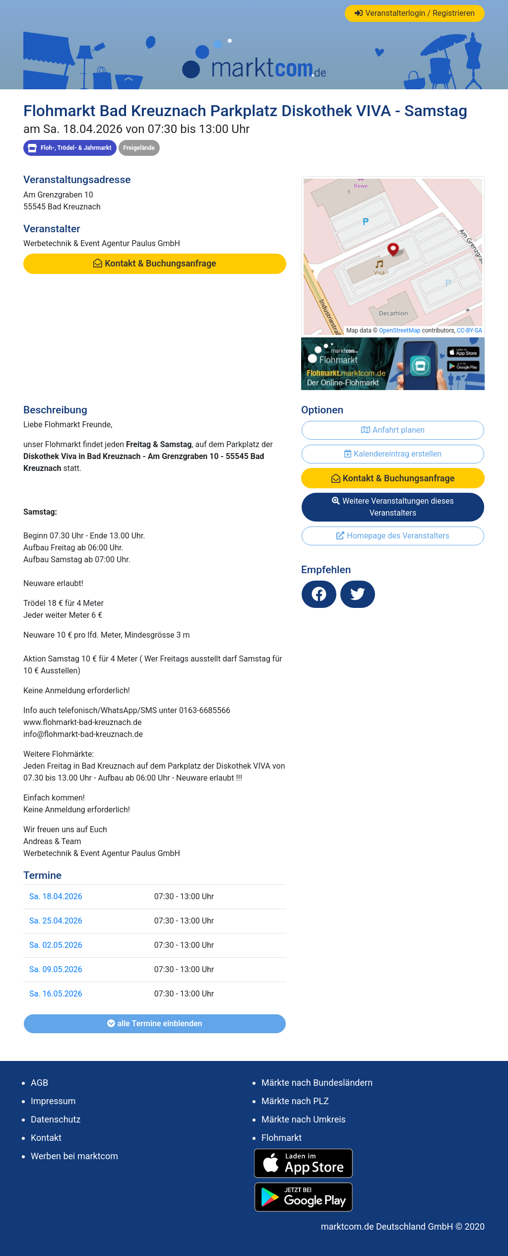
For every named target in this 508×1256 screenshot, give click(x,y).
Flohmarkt (281, 1137)
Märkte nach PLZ (295, 1101)
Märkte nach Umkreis (303, 1119)
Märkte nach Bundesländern (317, 1082)
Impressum (53, 1101)
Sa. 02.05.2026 (55, 945)
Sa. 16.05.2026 (55, 993)
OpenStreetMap (399, 330)
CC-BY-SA (469, 330)
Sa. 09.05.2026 (55, 969)
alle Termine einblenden (154, 1023)
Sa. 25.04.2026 (55, 920)
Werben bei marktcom (74, 1156)
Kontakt (46, 1137)
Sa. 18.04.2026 (55, 896)
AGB (39, 1082)
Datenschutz (55, 1119)
